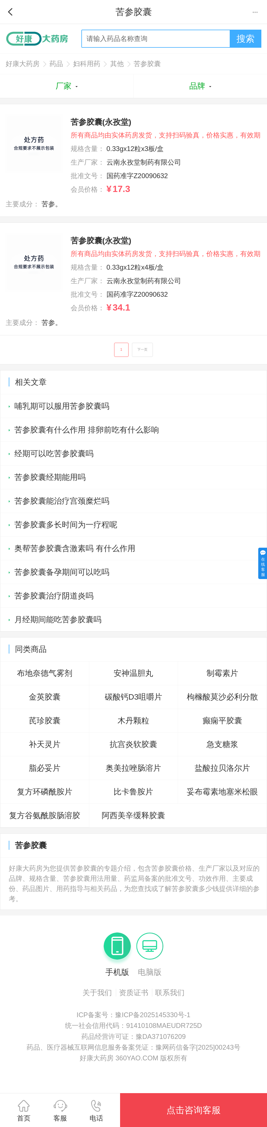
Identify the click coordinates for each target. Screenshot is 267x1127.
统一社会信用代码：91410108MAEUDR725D (133, 1026)
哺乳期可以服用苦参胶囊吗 (61, 407)
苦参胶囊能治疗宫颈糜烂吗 (61, 502)
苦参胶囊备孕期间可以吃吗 (61, 573)
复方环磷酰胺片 (44, 793)
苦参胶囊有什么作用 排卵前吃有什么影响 (86, 431)
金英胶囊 (44, 698)
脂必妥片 (44, 769)
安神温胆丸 (133, 674)
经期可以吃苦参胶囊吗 (54, 454)
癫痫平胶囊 (222, 721)
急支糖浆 (222, 745)
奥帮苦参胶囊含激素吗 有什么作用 (74, 549)
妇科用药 (86, 63)
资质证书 (133, 994)
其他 (117, 63)
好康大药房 (23, 63)
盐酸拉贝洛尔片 (222, 769)
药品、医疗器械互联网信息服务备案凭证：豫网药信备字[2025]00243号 (133, 1048)
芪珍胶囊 (44, 721)
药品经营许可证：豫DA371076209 (133, 1037)
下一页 (143, 350)
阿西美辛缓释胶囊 (133, 816)
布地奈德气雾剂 (44, 674)
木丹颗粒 (133, 721)
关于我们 (97, 994)
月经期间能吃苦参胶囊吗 (57, 620)
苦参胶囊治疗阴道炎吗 (54, 597)
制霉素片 (222, 674)
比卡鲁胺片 (133, 793)
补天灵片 (44, 745)
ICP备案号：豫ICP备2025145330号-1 (133, 1016)
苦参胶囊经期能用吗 (50, 478)
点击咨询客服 (193, 1110)
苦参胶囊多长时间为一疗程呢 (65, 525)
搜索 (245, 39)
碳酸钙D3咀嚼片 (133, 698)
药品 (56, 63)
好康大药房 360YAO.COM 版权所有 (133, 1059)
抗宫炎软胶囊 (133, 745)
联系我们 (169, 994)
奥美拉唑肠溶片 (133, 769)
